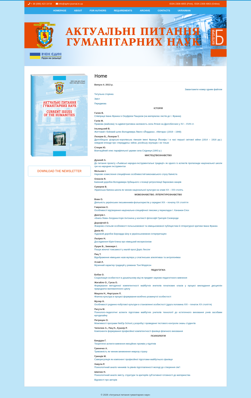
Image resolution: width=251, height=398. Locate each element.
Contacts (164, 10)
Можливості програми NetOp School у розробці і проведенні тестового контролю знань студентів (145, 323)
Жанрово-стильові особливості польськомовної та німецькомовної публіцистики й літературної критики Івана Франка (155, 226)
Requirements (123, 10)
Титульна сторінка (103, 94)
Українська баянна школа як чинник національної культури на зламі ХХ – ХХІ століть (138, 190)
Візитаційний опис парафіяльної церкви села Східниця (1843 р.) (128, 150)
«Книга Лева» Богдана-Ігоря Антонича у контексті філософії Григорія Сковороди (136, 218)
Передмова (100, 103)
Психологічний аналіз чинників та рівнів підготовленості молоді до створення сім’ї (137, 367)
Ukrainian (184, 10)
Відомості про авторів (105, 379)
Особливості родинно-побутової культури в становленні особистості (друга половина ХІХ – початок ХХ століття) (153, 304)
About (78, 10)
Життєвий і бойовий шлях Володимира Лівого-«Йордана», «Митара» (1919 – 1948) (137, 131)
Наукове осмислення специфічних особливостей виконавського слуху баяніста (135, 174)
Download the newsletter (59, 171)
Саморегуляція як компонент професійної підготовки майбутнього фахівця (133, 359)
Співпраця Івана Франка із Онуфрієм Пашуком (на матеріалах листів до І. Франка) (137, 116)
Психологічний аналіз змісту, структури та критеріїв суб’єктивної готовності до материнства (142, 375)
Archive (145, 10)
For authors (98, 10)
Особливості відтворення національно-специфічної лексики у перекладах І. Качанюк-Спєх (141, 210)
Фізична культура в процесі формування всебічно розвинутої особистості (132, 296)
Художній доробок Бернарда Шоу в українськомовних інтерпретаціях (130, 233)
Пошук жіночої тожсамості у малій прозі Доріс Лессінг (122, 249)
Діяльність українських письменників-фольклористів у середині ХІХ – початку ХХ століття (141, 202)
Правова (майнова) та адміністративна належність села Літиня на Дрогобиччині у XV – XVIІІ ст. (144, 124)
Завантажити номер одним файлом (203, 89)
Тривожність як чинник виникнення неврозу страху (120, 351)
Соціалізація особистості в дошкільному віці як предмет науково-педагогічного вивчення (140, 277)
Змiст (97, 98)
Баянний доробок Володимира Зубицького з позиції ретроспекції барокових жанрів (137, 182)
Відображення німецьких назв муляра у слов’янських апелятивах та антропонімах (137, 257)
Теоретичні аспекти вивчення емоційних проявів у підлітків (125, 343)
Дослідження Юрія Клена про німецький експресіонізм (122, 241)
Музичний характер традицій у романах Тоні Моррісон (122, 265)
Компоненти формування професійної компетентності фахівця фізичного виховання (138, 331)
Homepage (59, 10)
